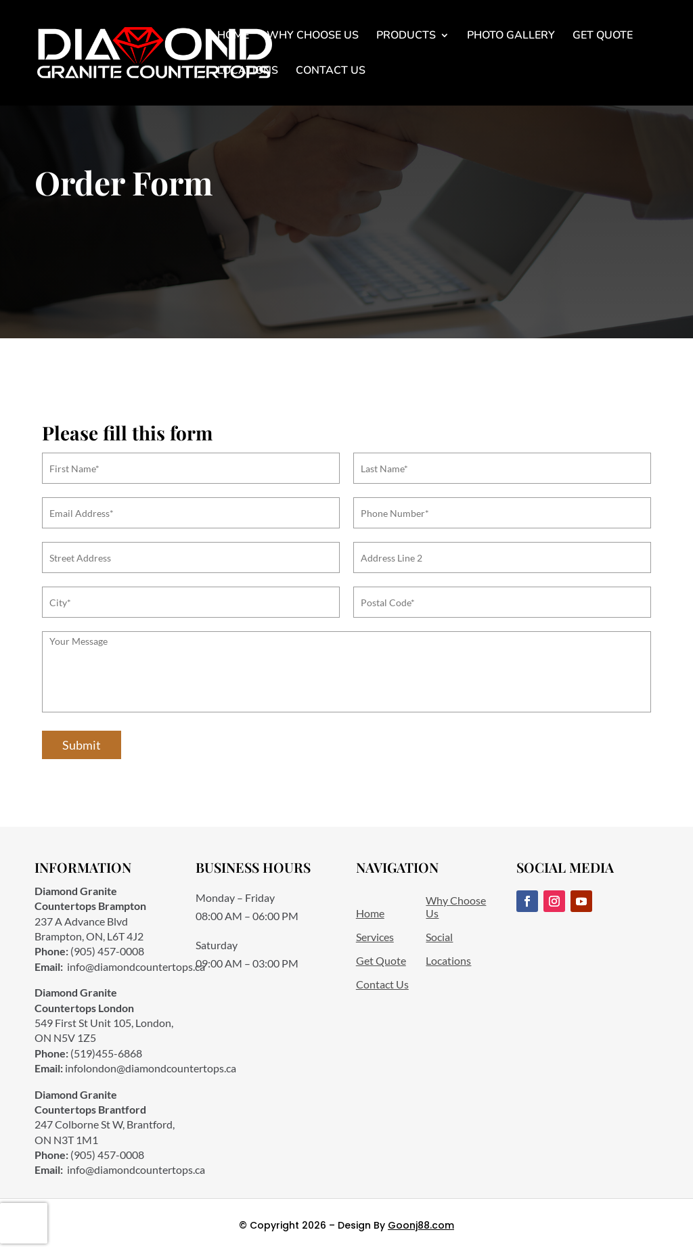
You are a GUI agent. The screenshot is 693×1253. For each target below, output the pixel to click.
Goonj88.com (421, 1225)
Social (439, 936)
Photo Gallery (511, 36)
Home (233, 36)
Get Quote (603, 36)
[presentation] (23, 1223)
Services (375, 936)
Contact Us (330, 72)
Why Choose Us (313, 36)
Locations (247, 72)
